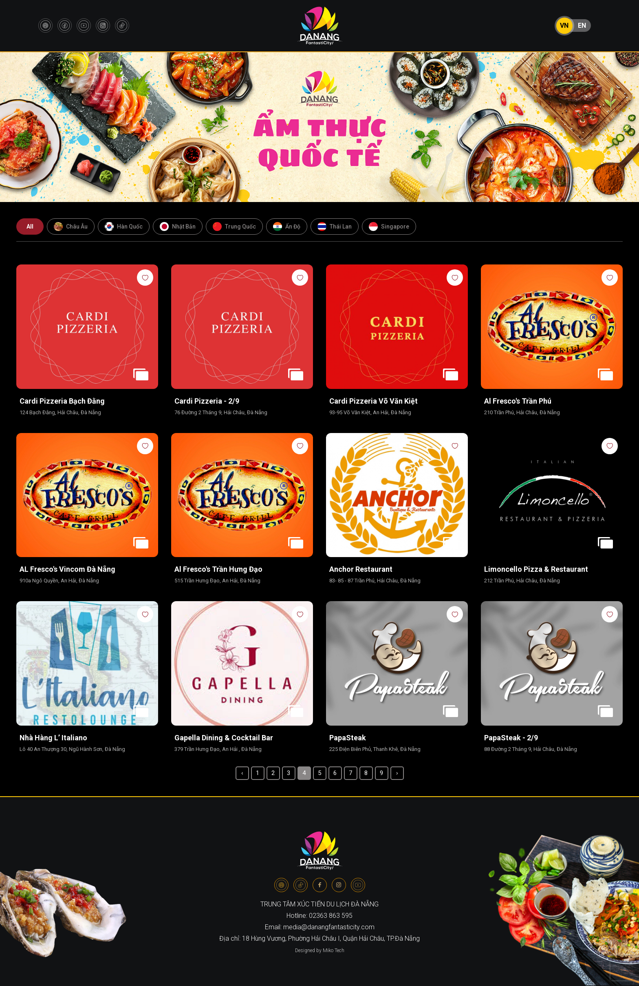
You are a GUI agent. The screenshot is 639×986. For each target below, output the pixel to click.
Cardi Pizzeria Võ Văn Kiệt (373, 401)
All (29, 226)
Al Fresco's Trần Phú (517, 401)
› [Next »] (397, 773)
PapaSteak (347, 737)
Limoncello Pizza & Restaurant (537, 569)
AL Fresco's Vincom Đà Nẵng (67, 569)
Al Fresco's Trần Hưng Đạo (218, 569)
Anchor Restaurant (360, 569)
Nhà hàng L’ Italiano (53, 737)
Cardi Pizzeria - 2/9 (206, 401)
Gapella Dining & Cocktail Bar (224, 737)
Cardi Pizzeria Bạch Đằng (62, 401)
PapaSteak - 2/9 (511, 737)
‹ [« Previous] (242, 773)
